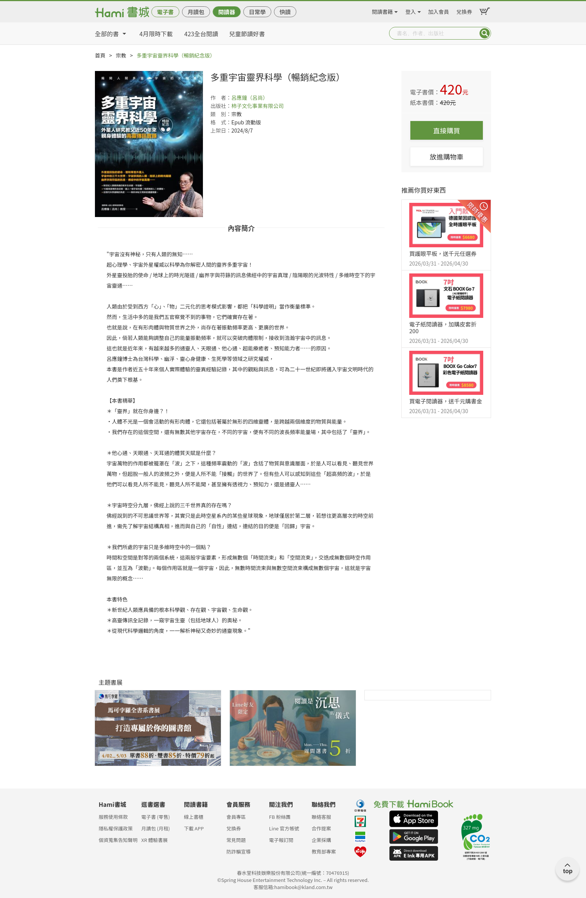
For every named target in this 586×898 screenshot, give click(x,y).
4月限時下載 (156, 33)
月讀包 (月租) (155, 828)
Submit (485, 33)
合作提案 (321, 828)
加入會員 (438, 10)
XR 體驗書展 (154, 839)
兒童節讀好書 (247, 33)
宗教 (121, 55)
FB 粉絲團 (280, 816)
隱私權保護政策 (116, 828)
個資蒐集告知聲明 (118, 839)
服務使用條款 (113, 816)
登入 (410, 10)
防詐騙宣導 (238, 851)
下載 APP (194, 828)
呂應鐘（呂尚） (249, 97)
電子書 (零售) (155, 816)
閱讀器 (226, 12)
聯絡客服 (321, 816)
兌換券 (464, 10)
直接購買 (446, 130)
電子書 (165, 12)
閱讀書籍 (382, 10)
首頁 (100, 55)
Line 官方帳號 (284, 828)
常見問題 (236, 839)
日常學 (257, 12)
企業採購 (321, 839)
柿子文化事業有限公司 (257, 105)
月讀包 (196, 12)
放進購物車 (446, 156)
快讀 (285, 12)
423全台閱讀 (201, 33)
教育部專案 (324, 851)
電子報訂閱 (281, 839)
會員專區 (236, 816)
